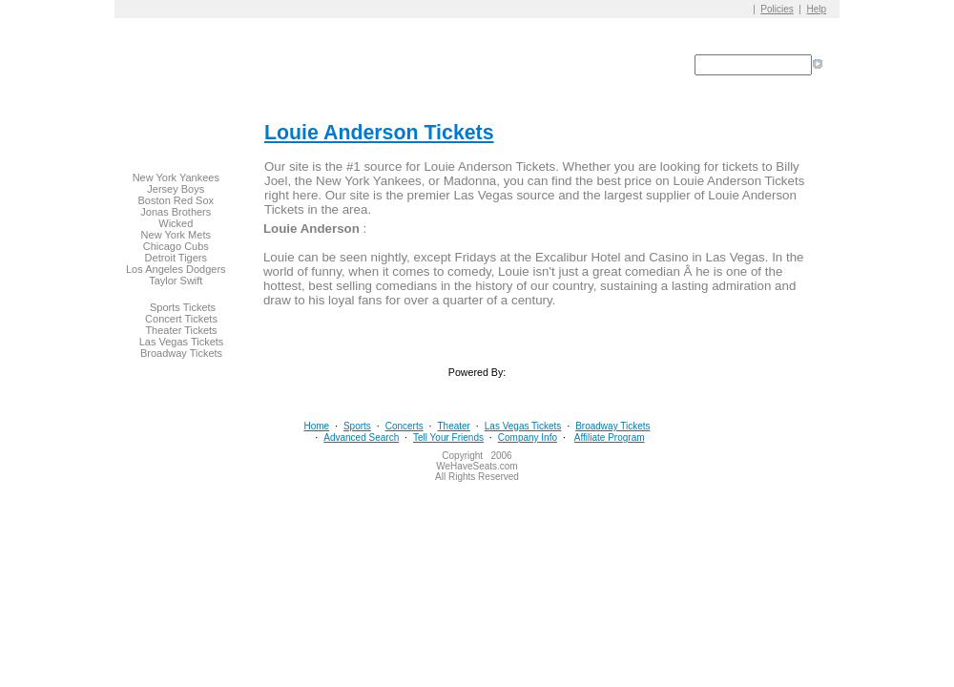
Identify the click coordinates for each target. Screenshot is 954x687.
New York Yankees (176, 177)
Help (817, 9)
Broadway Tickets (181, 353)
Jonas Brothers (175, 212)
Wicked (175, 223)
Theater (453, 426)
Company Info (527, 437)
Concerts (404, 426)
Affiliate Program (609, 437)
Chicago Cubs (176, 246)
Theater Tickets (181, 330)
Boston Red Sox (176, 200)
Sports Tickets (183, 307)
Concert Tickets (181, 318)
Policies (776, 9)
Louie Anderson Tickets (379, 132)
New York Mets (176, 234)
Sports (357, 426)
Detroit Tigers (176, 257)
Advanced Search (361, 437)
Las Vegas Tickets (181, 341)
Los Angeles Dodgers (176, 269)
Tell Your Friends (448, 437)
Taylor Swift (175, 280)
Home (316, 426)
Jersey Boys (175, 189)
